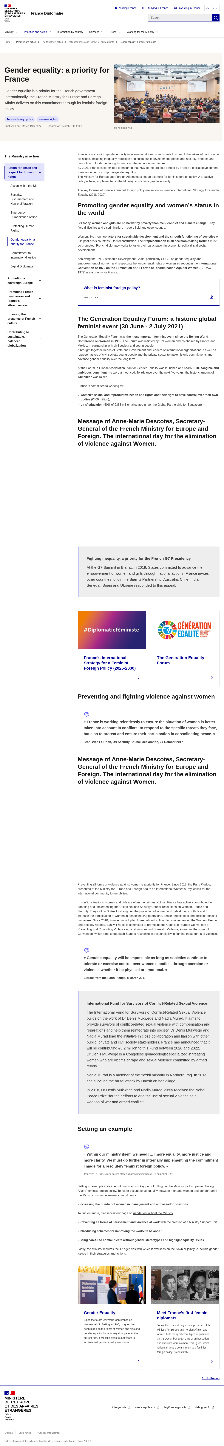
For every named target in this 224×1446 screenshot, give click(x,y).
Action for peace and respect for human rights (91, 42)
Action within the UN (23, 185)
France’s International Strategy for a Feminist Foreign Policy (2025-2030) (110, 663)
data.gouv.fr (203, 1407)
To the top (213, 1378)
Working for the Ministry (140, 31)
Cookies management (49, 1433)
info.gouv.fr (119, 1407)
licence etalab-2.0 (78, 1441)
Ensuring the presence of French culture (21, 319)
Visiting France (127, 8)
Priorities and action (35, 31)
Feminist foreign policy (20, 119)
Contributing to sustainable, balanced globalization (18, 339)
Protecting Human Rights (22, 228)
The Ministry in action (52, 42)
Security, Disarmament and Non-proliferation (22, 199)
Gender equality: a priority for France (22, 242)
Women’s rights (48, 119)
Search (216, 17)
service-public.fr (145, 1407)
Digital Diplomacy (22, 266)
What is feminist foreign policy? (112, 288)
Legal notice (25, 1433)
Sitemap (8, 1433)
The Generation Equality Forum (98, 336)
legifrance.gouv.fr (175, 1407)
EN (212, 8)
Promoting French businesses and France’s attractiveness (20, 298)
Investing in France (189, 8)
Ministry (8, 31)
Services (94, 31)
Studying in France (158, 8)
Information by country (70, 31)
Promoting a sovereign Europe (20, 280)
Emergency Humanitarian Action (23, 215)
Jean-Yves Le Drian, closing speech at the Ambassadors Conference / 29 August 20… (126, 1174)
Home (7, 42)
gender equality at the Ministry (153, 1213)
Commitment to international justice (23, 255)
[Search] (180, 17)
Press (113, 31)
